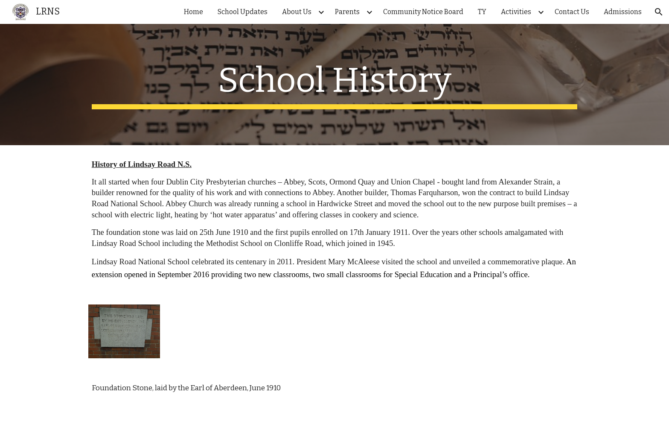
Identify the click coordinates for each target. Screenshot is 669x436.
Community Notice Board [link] (423, 12)
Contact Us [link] (572, 12)
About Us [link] (296, 12)
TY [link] (482, 12)
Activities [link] (516, 12)
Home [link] (193, 12)
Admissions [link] (623, 12)
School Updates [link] (243, 12)
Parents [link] (347, 12)
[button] (659, 12)
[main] (334, 84)
